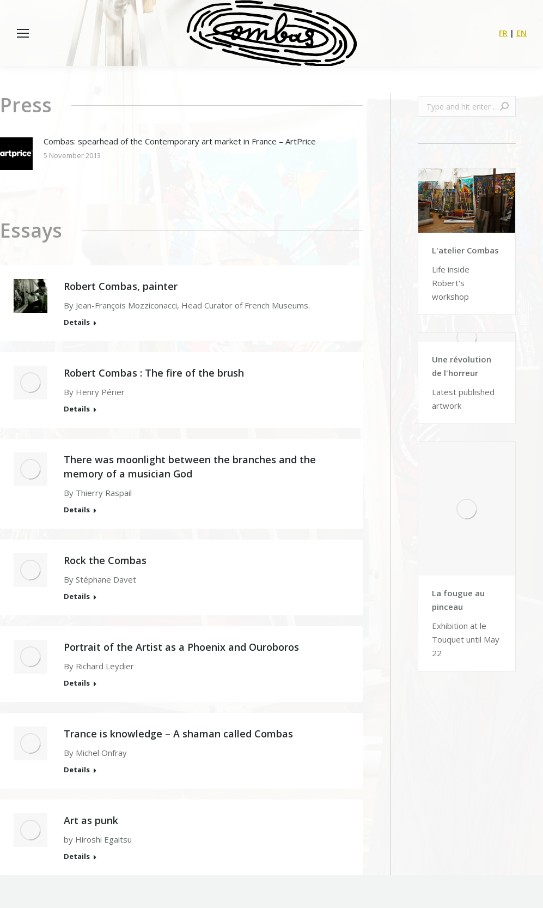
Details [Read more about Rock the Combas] (77, 596)
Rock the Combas (105, 560)
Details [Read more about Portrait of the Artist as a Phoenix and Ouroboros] (77, 683)
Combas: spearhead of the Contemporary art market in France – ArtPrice (180, 141)
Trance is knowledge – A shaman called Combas (178, 733)
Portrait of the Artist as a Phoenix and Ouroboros (181, 646)
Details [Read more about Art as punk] (77, 856)
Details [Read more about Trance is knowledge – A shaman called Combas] (77, 769)
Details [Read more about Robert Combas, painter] (77, 322)
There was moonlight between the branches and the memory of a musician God (190, 466)
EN (521, 33)
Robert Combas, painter (121, 286)
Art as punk (91, 820)
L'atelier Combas (465, 250)
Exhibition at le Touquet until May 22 (465, 639)
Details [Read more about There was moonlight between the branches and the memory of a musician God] (77, 509)
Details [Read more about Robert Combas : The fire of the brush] (77, 409)
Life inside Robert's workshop (450, 283)
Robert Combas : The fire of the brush (154, 372)
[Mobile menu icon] (22, 33)
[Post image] (16, 153)
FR (503, 33)
